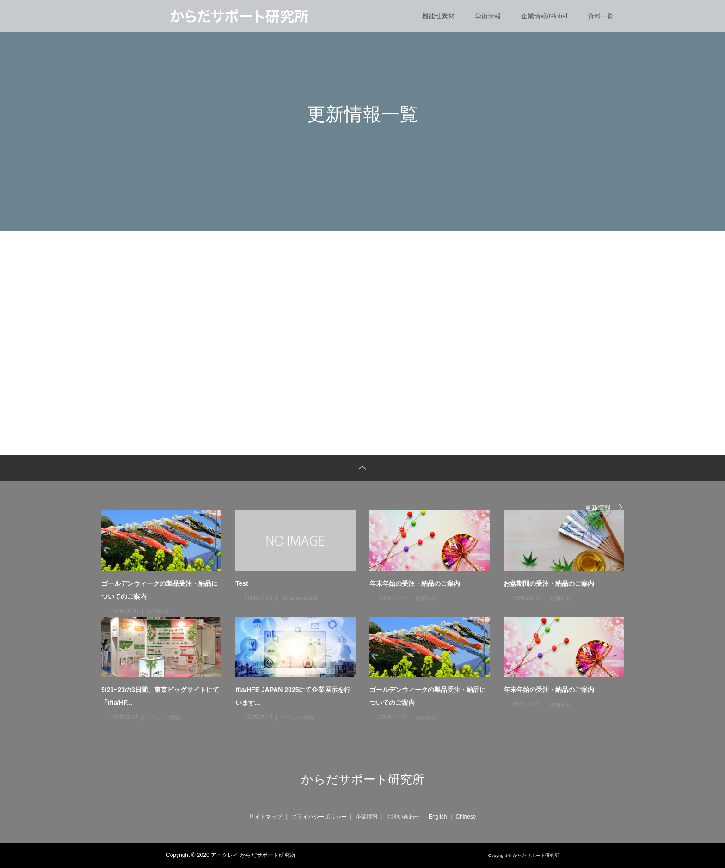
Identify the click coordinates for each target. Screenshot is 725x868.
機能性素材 (438, 16)
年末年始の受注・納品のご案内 (414, 583)
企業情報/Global (544, 16)
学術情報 (488, 16)
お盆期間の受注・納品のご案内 (549, 583)
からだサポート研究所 (362, 779)
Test (241, 583)
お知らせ (158, 611)
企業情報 (367, 816)
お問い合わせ (403, 816)
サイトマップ (265, 816)
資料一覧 (601, 16)
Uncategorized (299, 598)
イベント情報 (163, 717)
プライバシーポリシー (319, 816)
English (438, 816)
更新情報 (598, 507)
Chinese (465, 816)
